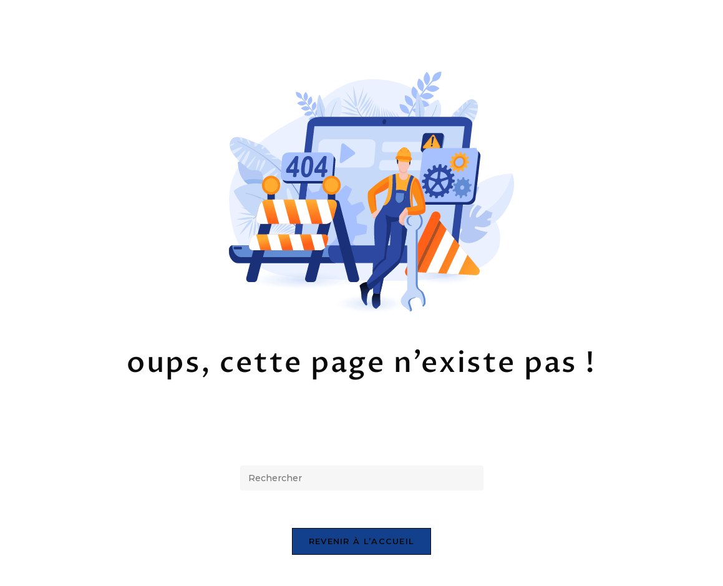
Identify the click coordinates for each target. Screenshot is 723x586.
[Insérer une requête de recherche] (361, 478)
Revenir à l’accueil (362, 541)
